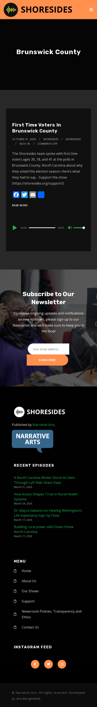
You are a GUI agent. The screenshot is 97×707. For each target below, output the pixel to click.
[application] (48, 227)
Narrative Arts (44, 424)
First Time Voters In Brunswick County (36, 128)
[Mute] (70, 228)
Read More (20, 205)
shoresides (50, 139)
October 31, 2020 (24, 139)
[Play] (14, 228)
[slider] (42, 227)
